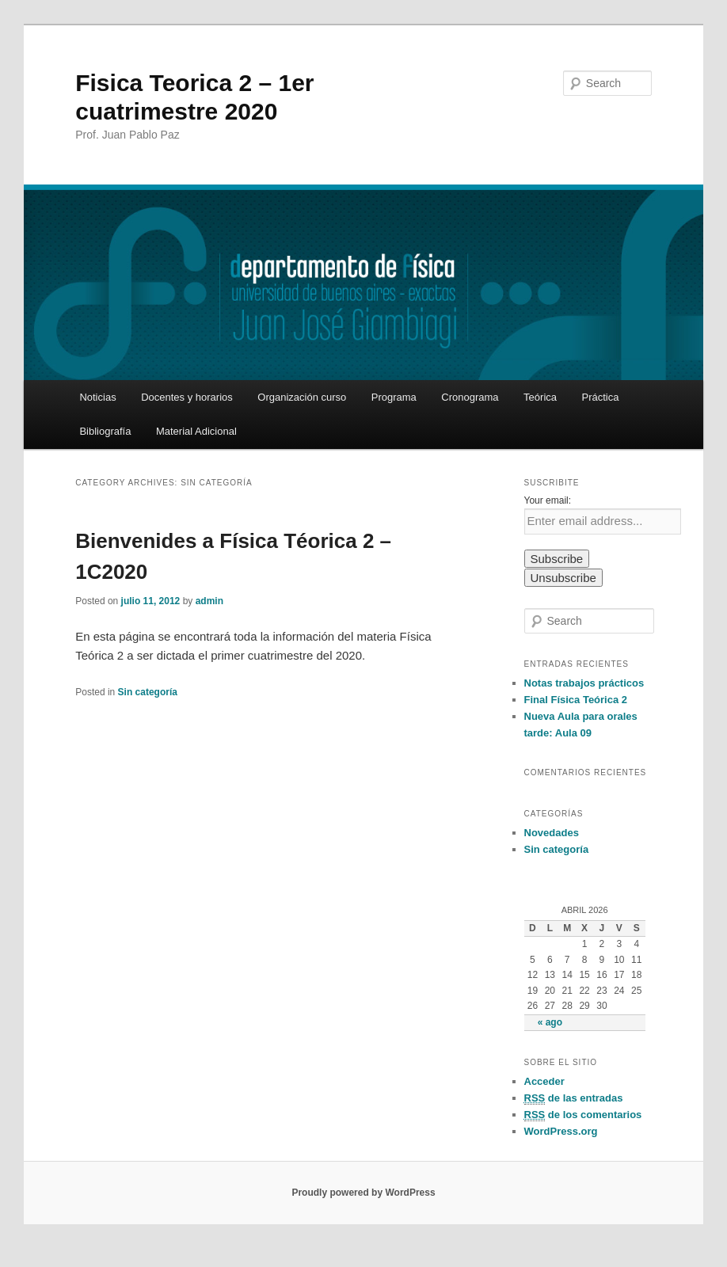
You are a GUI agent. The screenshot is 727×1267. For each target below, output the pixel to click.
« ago (550, 1022)
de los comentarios (583, 1115)
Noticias (97, 397)
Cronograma (469, 397)
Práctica (600, 397)
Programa (394, 397)
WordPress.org (561, 1131)
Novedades (551, 833)
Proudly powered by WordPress (363, 1192)
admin (209, 601)
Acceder (544, 1081)
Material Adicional (196, 431)
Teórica (540, 397)
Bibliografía (105, 431)
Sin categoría (147, 692)
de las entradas (573, 1098)
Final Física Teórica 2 (576, 700)
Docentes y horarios (187, 397)
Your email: (548, 500)
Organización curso (301, 397)
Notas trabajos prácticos (584, 683)
